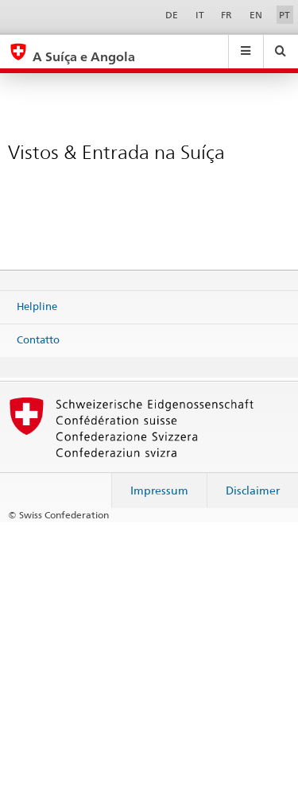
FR (226, 15)
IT (199, 15)
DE (171, 15)
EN (256, 15)
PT (284, 15)
